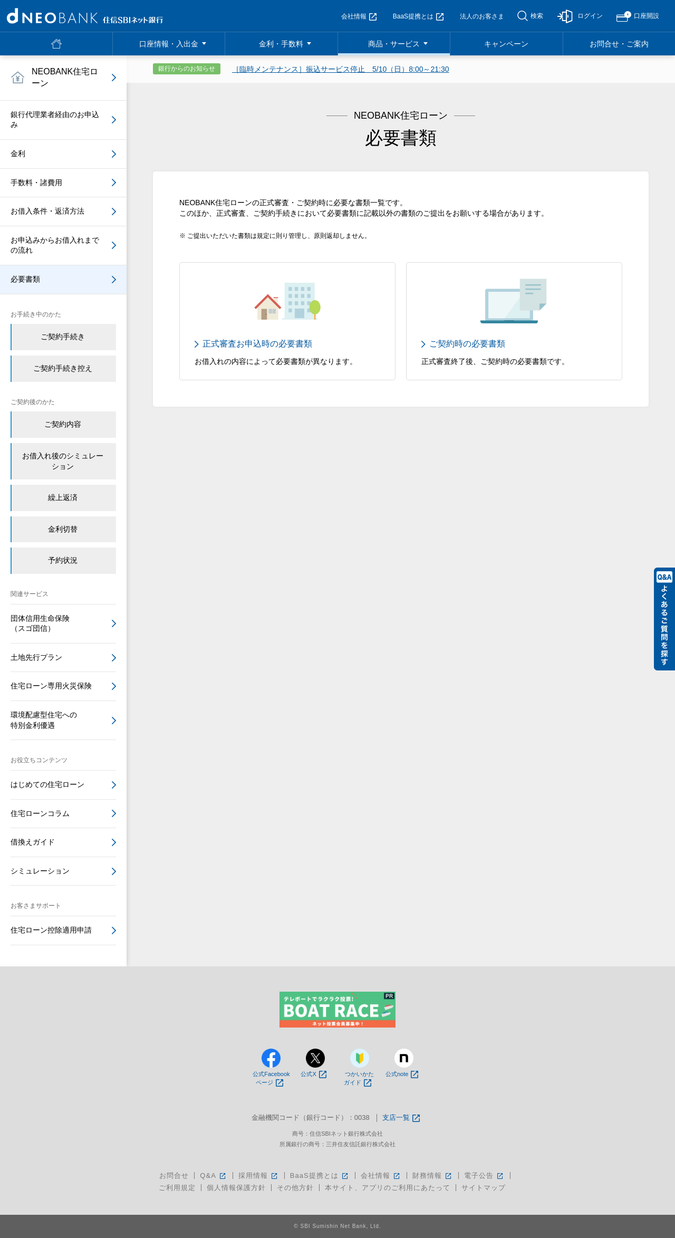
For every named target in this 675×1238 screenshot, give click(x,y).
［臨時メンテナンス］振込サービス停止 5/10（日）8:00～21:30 (340, 69)
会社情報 (359, 16)
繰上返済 (63, 497)
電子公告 (484, 1175)
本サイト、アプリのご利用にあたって (387, 1187)
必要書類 (25, 279)
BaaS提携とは (418, 16)
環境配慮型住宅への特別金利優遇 (44, 720)
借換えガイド (33, 842)
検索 (537, 16)
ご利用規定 (177, 1187)
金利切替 (63, 529)
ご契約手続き (63, 336)
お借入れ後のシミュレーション (62, 461)
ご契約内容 (62, 424)
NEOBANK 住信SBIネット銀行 (84, 16)
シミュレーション (40, 871)
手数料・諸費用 (36, 182)
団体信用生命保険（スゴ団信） (40, 623)
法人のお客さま (482, 16)
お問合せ (174, 1175)
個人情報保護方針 (236, 1187)
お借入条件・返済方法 (47, 211)
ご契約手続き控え (62, 368)
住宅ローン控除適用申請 (51, 930)
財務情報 (432, 1175)
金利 (18, 153)
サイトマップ (483, 1187)
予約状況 (63, 560)
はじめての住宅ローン (47, 784)
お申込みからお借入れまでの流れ (55, 245)
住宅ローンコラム (40, 813)
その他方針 (295, 1187)
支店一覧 (401, 1118)
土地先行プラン (36, 657)
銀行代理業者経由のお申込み (55, 119)
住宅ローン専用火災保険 (51, 686)
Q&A (213, 1175)
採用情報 (258, 1175)
